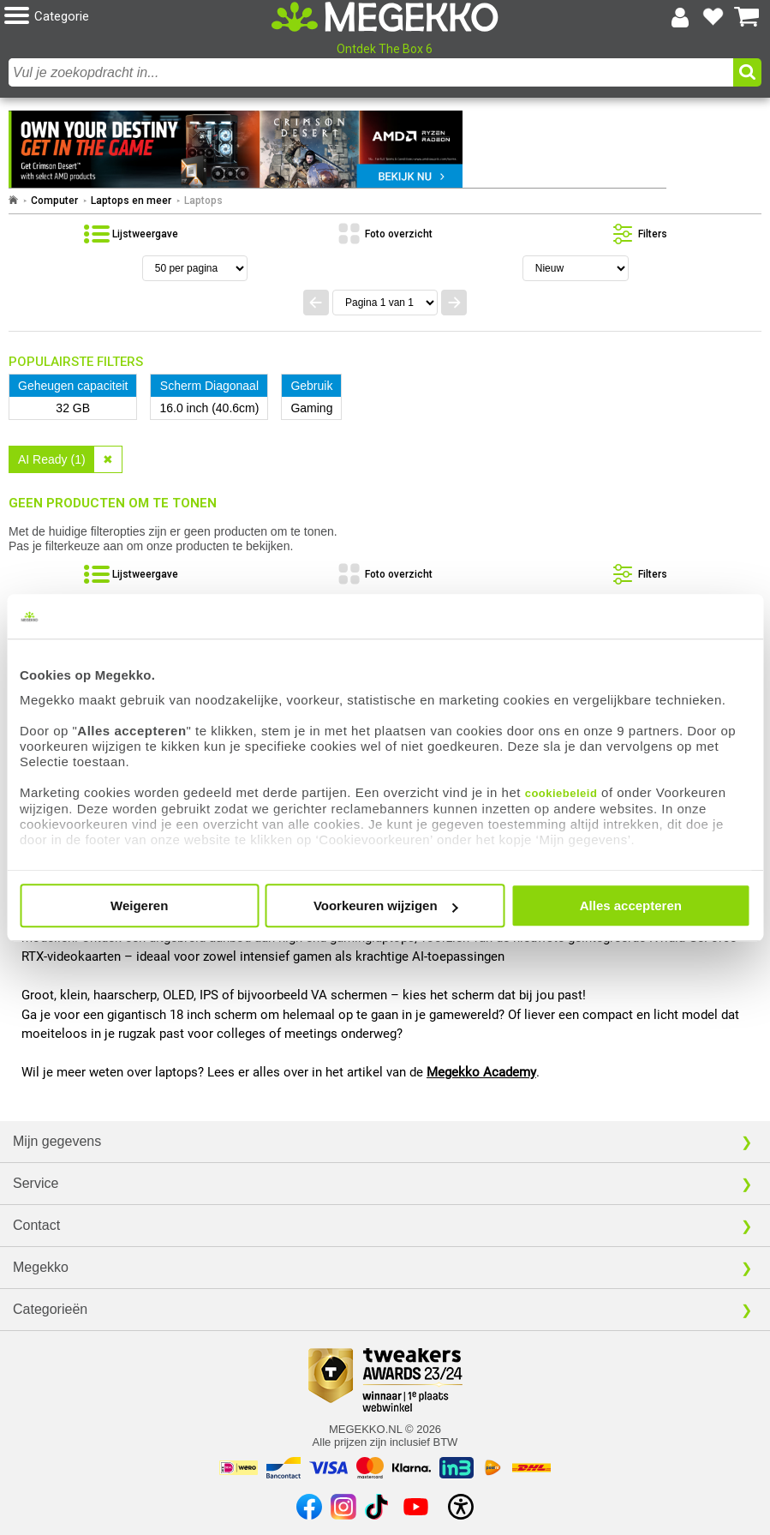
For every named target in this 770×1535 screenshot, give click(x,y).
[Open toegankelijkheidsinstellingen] (461, 1507)
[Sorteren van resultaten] (575, 268)
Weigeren (139, 905)
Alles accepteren (631, 905)
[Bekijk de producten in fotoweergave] (385, 234)
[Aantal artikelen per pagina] (195, 268)
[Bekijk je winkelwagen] (746, 17)
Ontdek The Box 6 (385, 49)
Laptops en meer (131, 201)
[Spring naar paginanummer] (385, 302)
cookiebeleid (561, 793)
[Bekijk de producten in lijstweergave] (131, 234)
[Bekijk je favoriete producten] (713, 17)
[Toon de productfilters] (638, 234)
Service (35, 1183)
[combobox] (371, 72)
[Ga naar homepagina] (385, 17)
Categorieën (50, 1309)
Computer (54, 201)
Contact (36, 1225)
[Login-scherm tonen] (680, 17)
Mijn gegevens (57, 1141)
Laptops (203, 201)
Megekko (41, 1267)
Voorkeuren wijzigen (385, 905)
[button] (130, 16)
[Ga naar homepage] (13, 201)
